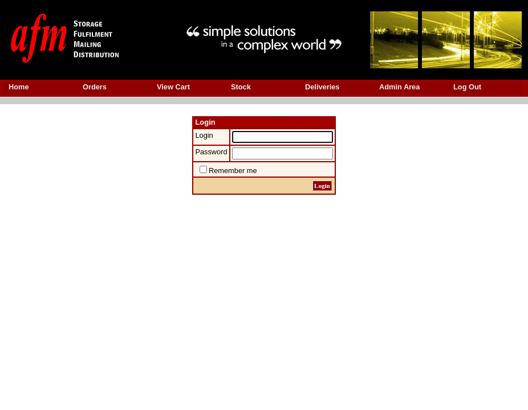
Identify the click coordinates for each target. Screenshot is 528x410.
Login (204, 135)
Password (211, 151)
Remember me (233, 170)
